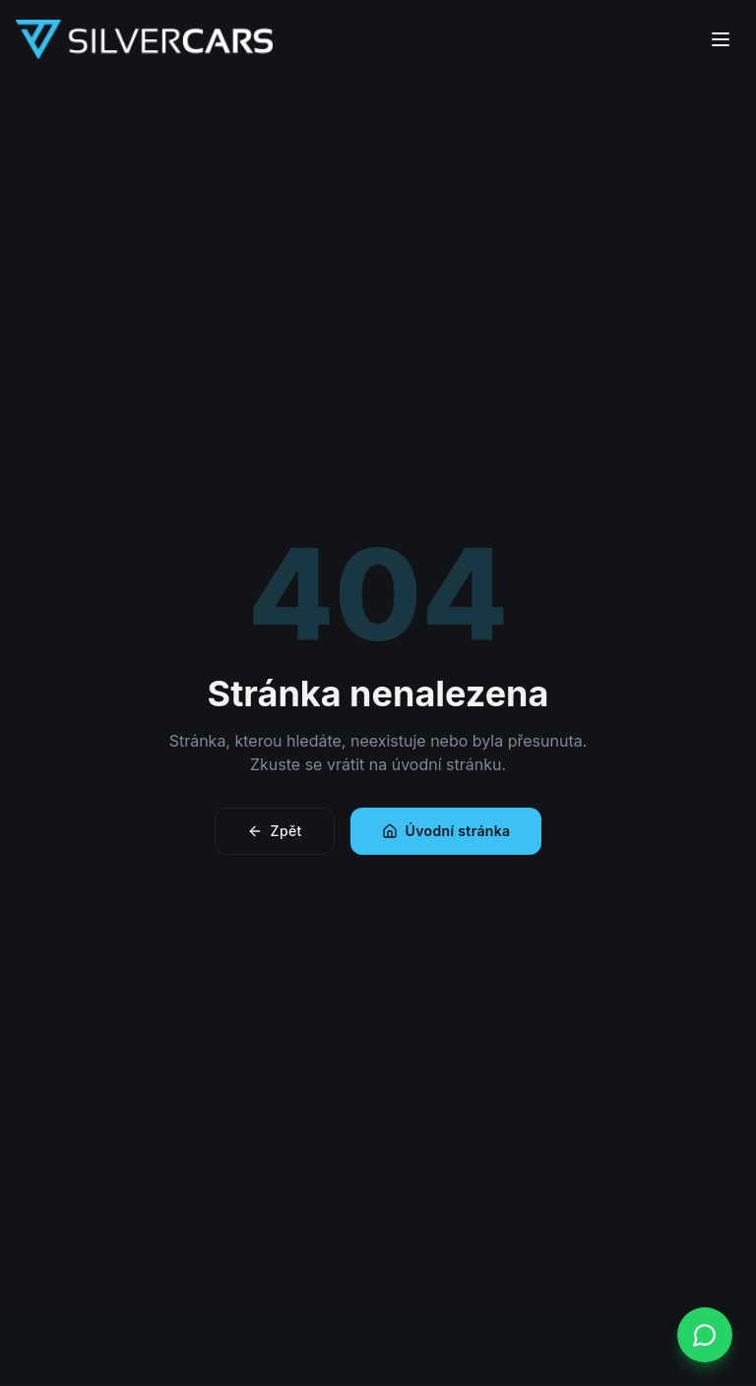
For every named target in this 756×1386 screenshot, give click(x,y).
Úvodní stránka (446, 830)
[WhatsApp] (704, 1334)
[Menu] (720, 39)
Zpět (274, 830)
